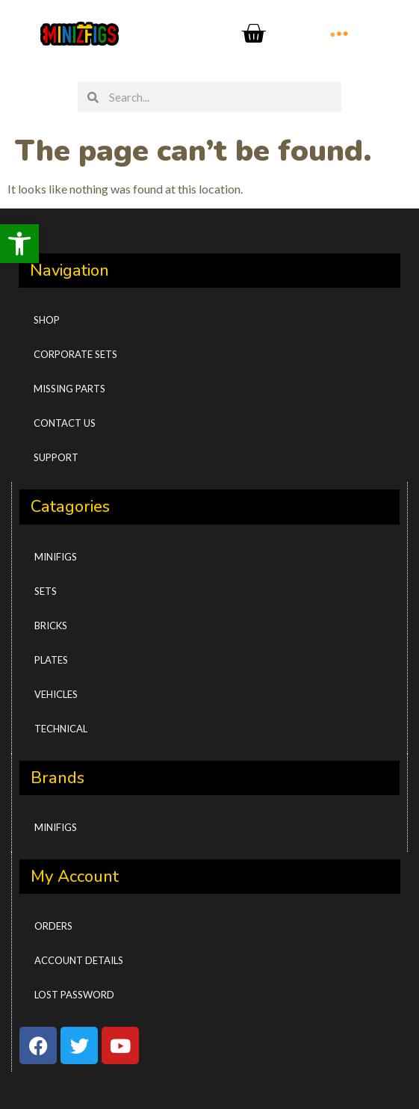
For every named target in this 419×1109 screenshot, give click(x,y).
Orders (53, 926)
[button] (19, 243)
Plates (51, 660)
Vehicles (56, 694)
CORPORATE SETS (75, 354)
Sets (45, 591)
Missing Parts (69, 389)
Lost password (74, 995)
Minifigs (55, 557)
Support (56, 457)
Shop (47, 320)
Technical (60, 729)
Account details (78, 960)
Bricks (50, 625)
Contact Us (65, 423)
